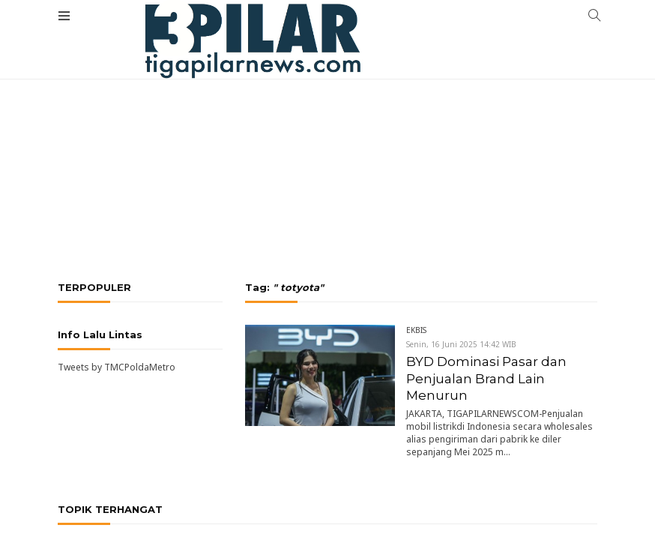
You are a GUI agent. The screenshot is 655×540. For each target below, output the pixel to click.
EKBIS (416, 330)
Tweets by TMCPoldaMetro (116, 367)
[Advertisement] (327, 113)
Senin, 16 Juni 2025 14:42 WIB (461, 344)
